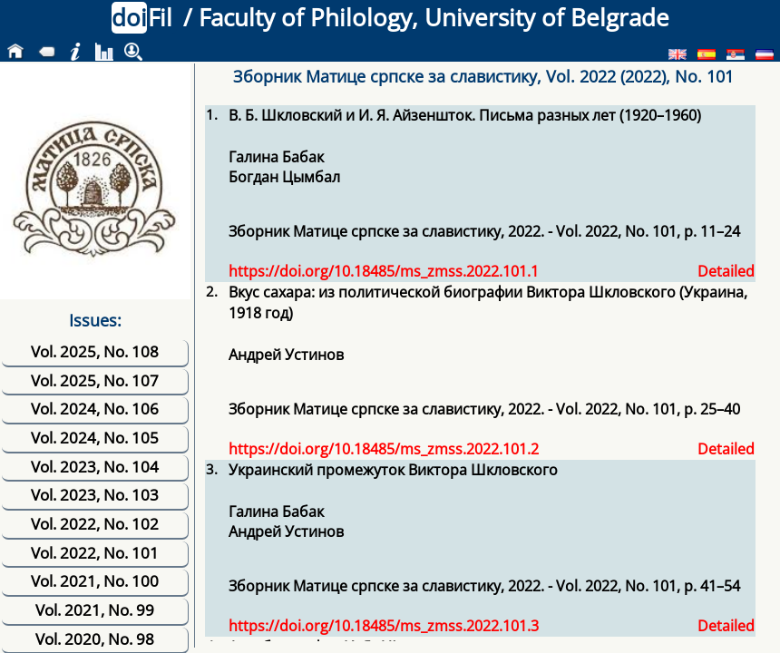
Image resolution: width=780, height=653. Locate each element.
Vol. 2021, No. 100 (95, 580)
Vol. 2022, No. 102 (95, 523)
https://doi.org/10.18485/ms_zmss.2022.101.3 (384, 626)
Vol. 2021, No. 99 (94, 609)
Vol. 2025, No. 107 (95, 380)
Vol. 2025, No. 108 (95, 351)
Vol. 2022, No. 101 (95, 552)
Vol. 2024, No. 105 (95, 437)
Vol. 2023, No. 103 (95, 494)
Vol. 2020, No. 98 (94, 639)
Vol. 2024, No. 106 (95, 408)
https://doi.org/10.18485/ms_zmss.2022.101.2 (384, 449)
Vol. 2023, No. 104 (95, 466)
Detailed (726, 271)
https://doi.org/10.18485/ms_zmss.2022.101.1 (384, 271)
